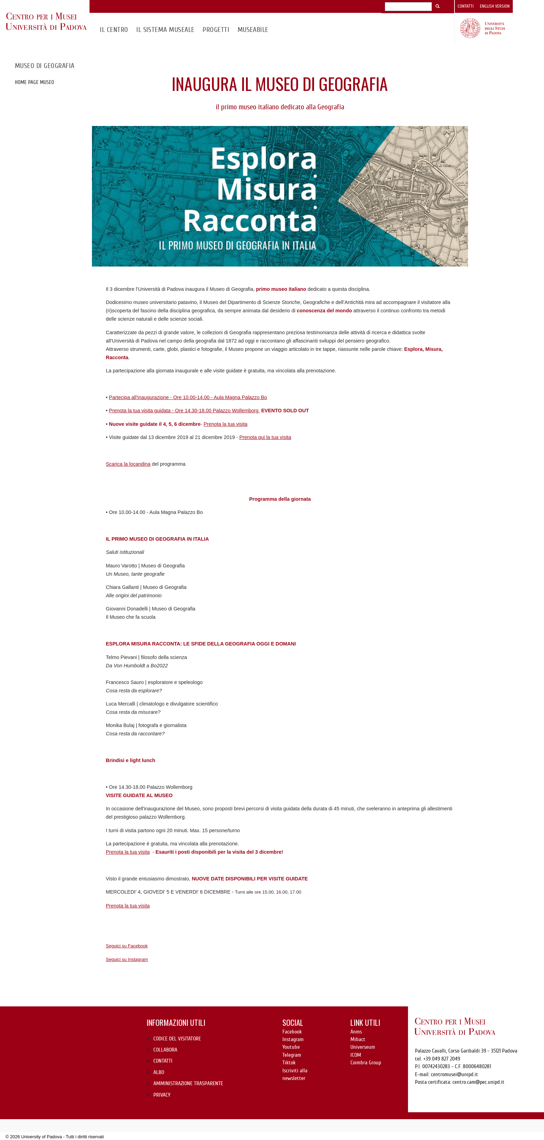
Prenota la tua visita (225, 424)
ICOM (355, 1055)
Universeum (362, 1047)
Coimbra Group (365, 1062)
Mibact (357, 1039)
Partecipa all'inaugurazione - (188, 397)
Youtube (291, 1047)
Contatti (466, 6)
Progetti (216, 30)
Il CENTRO (114, 30)
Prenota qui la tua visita (265, 437)
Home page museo (34, 82)
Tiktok (289, 1062)
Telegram (291, 1055)
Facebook (292, 1032)
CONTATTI (162, 1061)
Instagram (293, 1039)
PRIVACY (161, 1095)
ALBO (158, 1072)
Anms (356, 1032)
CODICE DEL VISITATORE (177, 1039)
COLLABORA (165, 1050)
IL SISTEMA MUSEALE (165, 30)
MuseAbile (253, 30)
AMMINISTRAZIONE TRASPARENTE (188, 1083)
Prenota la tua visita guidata (184, 410)
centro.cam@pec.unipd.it (478, 1082)
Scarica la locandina (128, 464)
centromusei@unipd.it (454, 1074)
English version (495, 6)
